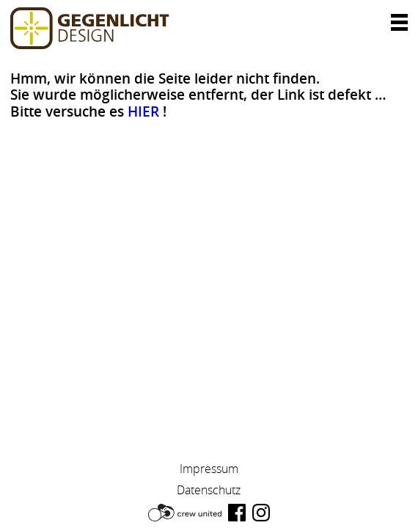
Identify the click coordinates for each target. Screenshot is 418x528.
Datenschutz (209, 490)
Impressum (209, 469)
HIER (143, 111)
